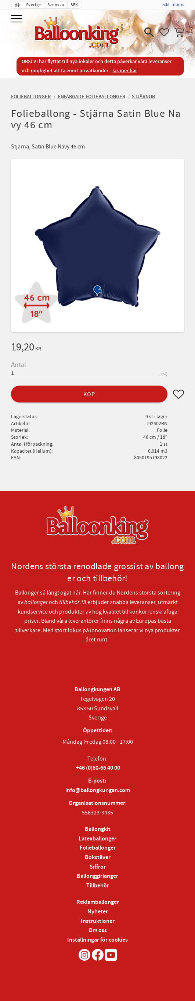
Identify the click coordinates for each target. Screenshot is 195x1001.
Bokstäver (98, 857)
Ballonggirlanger (97, 876)
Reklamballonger (97, 902)
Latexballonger (97, 839)
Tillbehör (97, 886)
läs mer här (124, 70)
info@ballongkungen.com (97, 790)
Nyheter (97, 912)
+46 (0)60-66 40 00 (98, 768)
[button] (17, 19)
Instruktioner (98, 921)
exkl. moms (173, 5)
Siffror (98, 867)
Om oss (98, 930)
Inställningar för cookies (97, 940)
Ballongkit (98, 829)
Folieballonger (98, 848)
